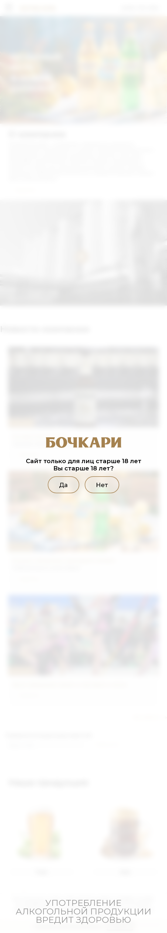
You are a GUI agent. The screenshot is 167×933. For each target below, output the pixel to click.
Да (63, 484)
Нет (102, 484)
